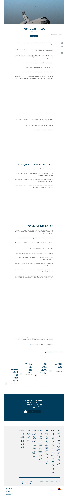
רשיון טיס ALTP (46, 463)
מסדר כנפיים (58, 452)
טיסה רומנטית (34, 433)
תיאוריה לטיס (52, 453)
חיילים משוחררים (58, 441)
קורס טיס (59, 435)
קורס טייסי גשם (47, 460)
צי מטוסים (28, 436)
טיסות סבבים (47, 453)
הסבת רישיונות (46, 444)
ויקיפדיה (32, 344)
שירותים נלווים (28, 439)
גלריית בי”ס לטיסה (53, 438)
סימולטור (52, 472)
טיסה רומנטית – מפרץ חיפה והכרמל (34, 453)
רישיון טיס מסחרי (53, 445)
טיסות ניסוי (47, 456)
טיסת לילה (41, 457)
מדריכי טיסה (52, 456)
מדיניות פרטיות (22, 443)
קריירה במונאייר (46, 450)
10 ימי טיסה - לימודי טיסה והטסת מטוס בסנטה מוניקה (29, 366)
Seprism (42, 480)
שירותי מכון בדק (22, 433)
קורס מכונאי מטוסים (22, 440)
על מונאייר (58, 432)
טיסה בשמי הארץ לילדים (40, 441)
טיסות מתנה (40, 446)
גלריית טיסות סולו (58, 456)
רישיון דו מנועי (53, 465)
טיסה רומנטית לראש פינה (34, 447)
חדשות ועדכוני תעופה (58, 464)
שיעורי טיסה (53, 458)
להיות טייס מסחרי (47, 437)
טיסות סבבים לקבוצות (40, 450)
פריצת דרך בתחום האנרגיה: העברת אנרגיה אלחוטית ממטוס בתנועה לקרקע (14, 375)
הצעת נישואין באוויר (34, 437)
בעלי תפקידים (22, 436)
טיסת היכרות (52, 442)
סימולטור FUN (40, 460)
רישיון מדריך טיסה (53, 450)
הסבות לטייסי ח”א (47, 441)
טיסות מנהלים (28, 433)
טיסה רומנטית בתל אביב (34, 441)
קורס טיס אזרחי (53, 434)
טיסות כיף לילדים (40, 454)
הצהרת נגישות (22, 446)
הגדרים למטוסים (46, 447)
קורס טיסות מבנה (59, 460)
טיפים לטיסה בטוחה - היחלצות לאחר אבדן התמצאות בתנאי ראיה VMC (43, 367)
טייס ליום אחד (41, 433)
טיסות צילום (59, 444)
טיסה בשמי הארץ (41, 437)
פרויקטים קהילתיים (58, 449)
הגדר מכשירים (52, 461)
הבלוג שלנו (34, 36)
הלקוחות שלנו (58, 446)
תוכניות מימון (58, 438)
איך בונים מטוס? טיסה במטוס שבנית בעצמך (58, 365)
